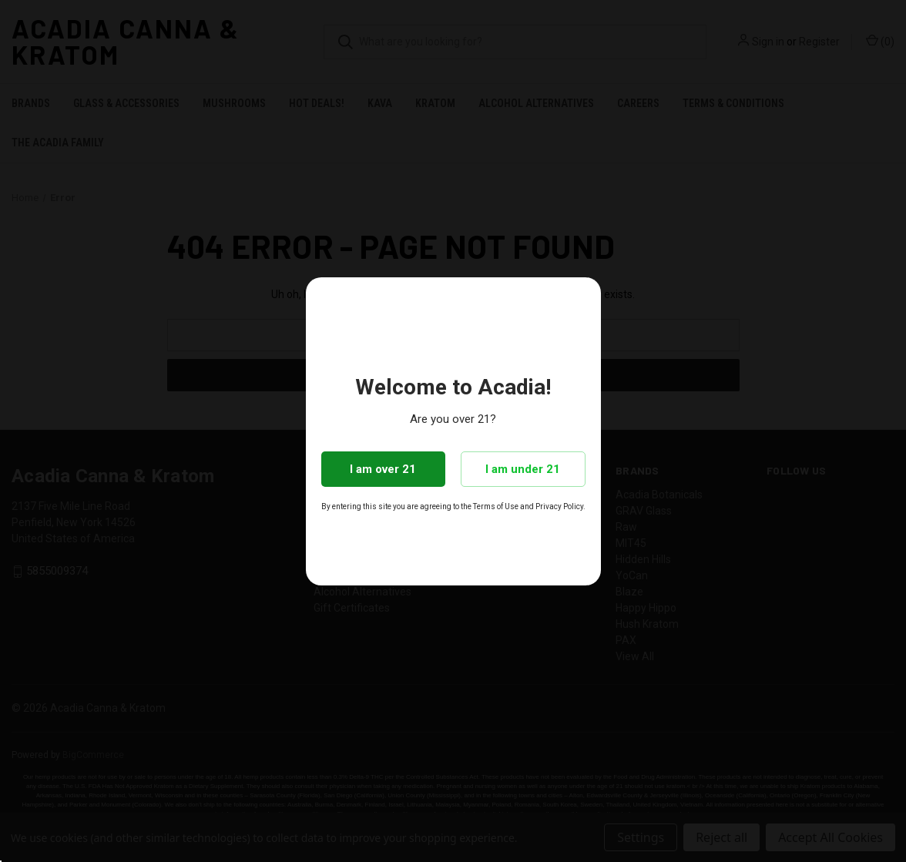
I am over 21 (383, 469)
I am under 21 (522, 469)
